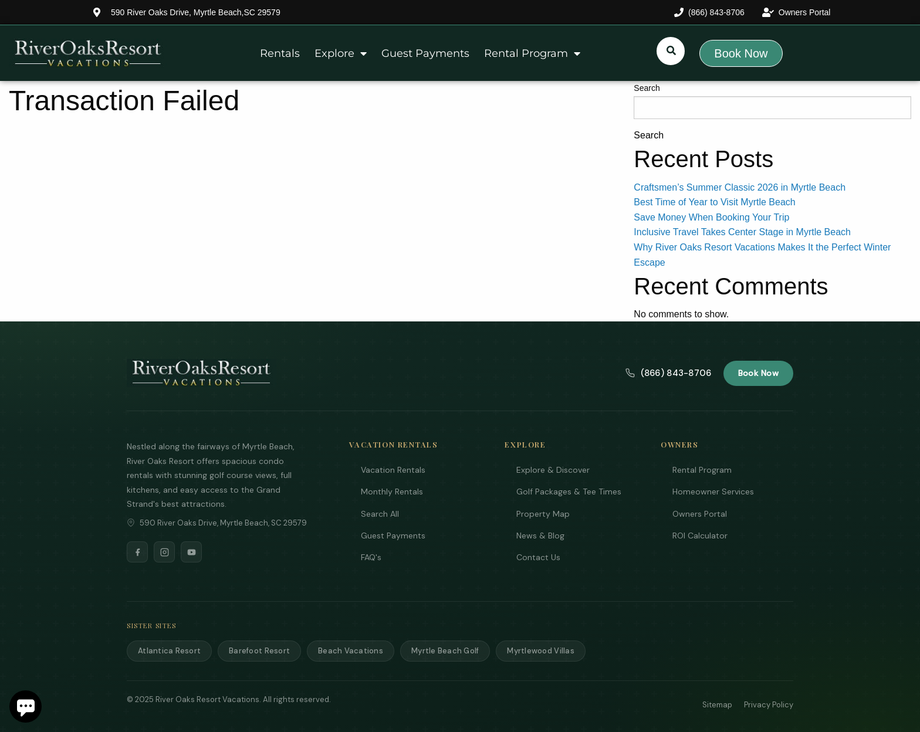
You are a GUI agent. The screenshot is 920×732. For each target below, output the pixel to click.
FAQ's (371, 557)
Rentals (280, 53)
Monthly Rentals (392, 491)
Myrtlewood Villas (540, 651)
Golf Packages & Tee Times (568, 491)
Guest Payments (425, 53)
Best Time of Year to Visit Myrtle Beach (714, 202)
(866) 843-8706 (668, 373)
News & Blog (540, 535)
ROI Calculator (700, 535)
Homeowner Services (713, 491)
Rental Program (532, 53)
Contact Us (538, 557)
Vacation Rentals (393, 470)
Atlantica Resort (169, 651)
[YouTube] (191, 551)
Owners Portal (699, 514)
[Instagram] (164, 551)
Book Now (758, 373)
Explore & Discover (553, 470)
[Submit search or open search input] (671, 50)
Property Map (543, 514)
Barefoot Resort (259, 651)
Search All (380, 514)
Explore (340, 53)
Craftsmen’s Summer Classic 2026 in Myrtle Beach (739, 187)
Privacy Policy (768, 705)
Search (646, 88)
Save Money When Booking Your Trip (711, 217)
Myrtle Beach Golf (445, 651)
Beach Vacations (350, 651)
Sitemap (717, 705)
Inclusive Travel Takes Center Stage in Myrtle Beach (742, 232)
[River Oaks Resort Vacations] (201, 373)
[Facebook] (137, 551)
